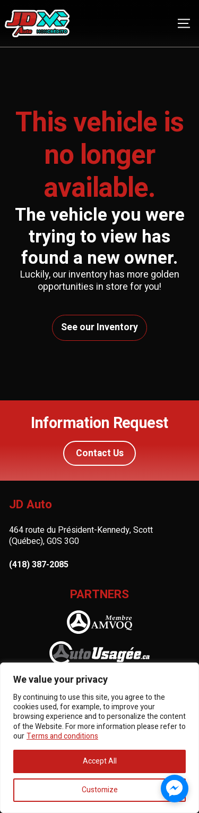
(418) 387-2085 (38, 565)
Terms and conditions (62, 736)
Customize (100, 789)
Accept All (100, 761)
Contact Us (100, 453)
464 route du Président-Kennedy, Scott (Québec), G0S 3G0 (81, 536)
